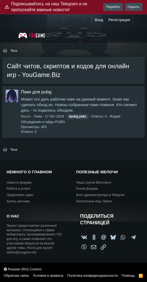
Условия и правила (48, 276)
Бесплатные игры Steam (94, 201)
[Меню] (10, 34)
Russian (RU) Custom (23, 269)
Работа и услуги (18, 188)
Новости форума (19, 182)
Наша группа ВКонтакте (93, 182)
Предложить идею (20, 195)
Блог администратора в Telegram (100, 195)
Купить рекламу (18, 201)
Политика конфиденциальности (92, 276)
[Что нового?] (138, 20)
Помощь (128, 276)
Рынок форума (87, 188)
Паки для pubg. (37, 91)
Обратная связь (16, 276)
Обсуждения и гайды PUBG (43, 122)
